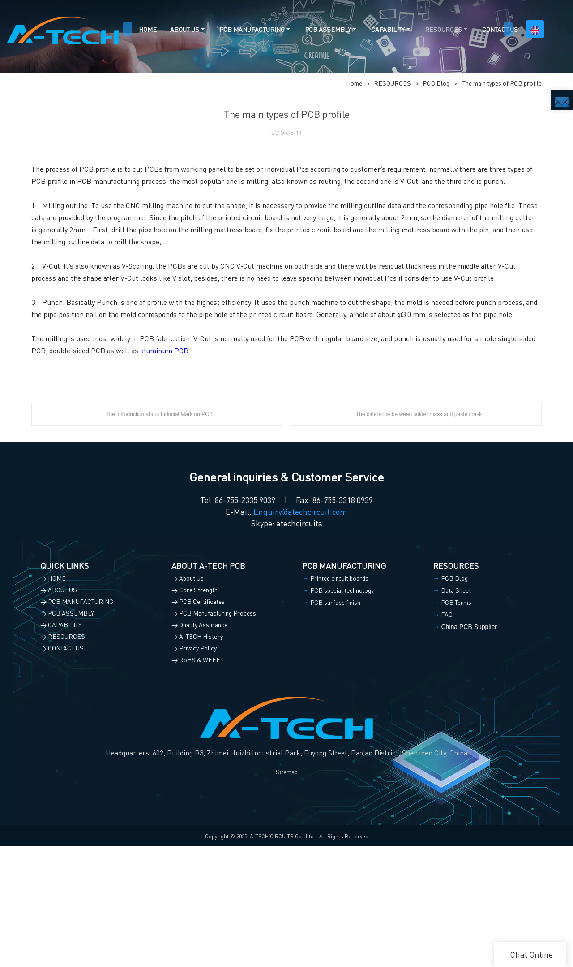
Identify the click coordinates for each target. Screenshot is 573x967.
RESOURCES (443, 29)
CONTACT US (500, 29)
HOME (148, 29)
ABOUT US (184, 29)
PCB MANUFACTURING (252, 29)
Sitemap (287, 893)
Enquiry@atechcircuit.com (300, 633)
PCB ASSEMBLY (328, 29)
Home (354, 204)
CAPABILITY (388, 29)
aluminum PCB (164, 472)
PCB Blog (436, 204)
